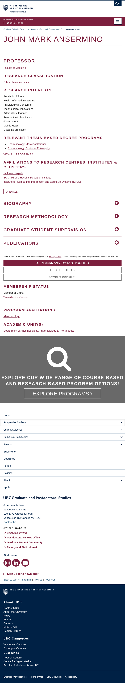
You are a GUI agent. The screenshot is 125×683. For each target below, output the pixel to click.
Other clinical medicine (16, 82)
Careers (8, 623)
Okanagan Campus (14, 648)
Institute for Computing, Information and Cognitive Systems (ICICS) (42, 181)
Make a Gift (10, 627)
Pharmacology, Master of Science (27, 143)
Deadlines (9, 458)
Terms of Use (36, 677)
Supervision (10, 451)
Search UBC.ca (12, 630)
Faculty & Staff (55, 256)
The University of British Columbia (44, 7)
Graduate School (10, 29)
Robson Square (12, 657)
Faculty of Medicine (14, 67)
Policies (7, 472)
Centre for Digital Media (17, 661)
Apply (6, 487)
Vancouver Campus (14, 644)
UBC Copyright (54, 677)
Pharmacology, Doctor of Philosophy (29, 148)
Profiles (38, 579)
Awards (7, 444)
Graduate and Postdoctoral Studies (62, 498)
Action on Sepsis (13, 173)
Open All (12, 191)
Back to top (11, 579)
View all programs (17, 154)
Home (6, 415)
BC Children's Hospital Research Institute (27, 177)
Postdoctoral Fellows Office (23, 537)
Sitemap (26, 579)
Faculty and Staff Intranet (22, 547)
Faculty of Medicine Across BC (21, 665)
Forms (7, 465)
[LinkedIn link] (16, 563)
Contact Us (9, 522)
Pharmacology (11, 316)
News (6, 615)
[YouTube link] (25, 563)
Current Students (12, 429)
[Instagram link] (7, 563)
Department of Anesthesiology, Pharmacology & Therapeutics (38, 330)
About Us (8, 480)
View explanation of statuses (15, 297)
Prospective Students (29, 29)
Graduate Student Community (24, 542)
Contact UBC (11, 607)
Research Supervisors (49, 29)
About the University (15, 611)
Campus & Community (15, 437)
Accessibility (71, 677)
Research (50, 579)
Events (7, 619)
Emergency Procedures (15, 677)
